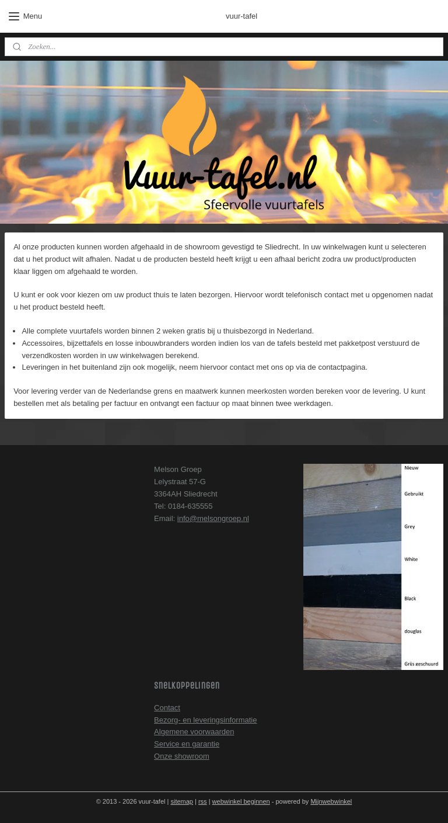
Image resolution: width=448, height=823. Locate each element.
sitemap (181, 801)
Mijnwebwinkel (331, 801)
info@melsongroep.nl (213, 518)
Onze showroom (181, 756)
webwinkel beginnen (241, 801)
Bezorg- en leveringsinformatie (205, 720)
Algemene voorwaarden (194, 731)
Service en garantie (186, 743)
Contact (167, 707)
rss (202, 801)
